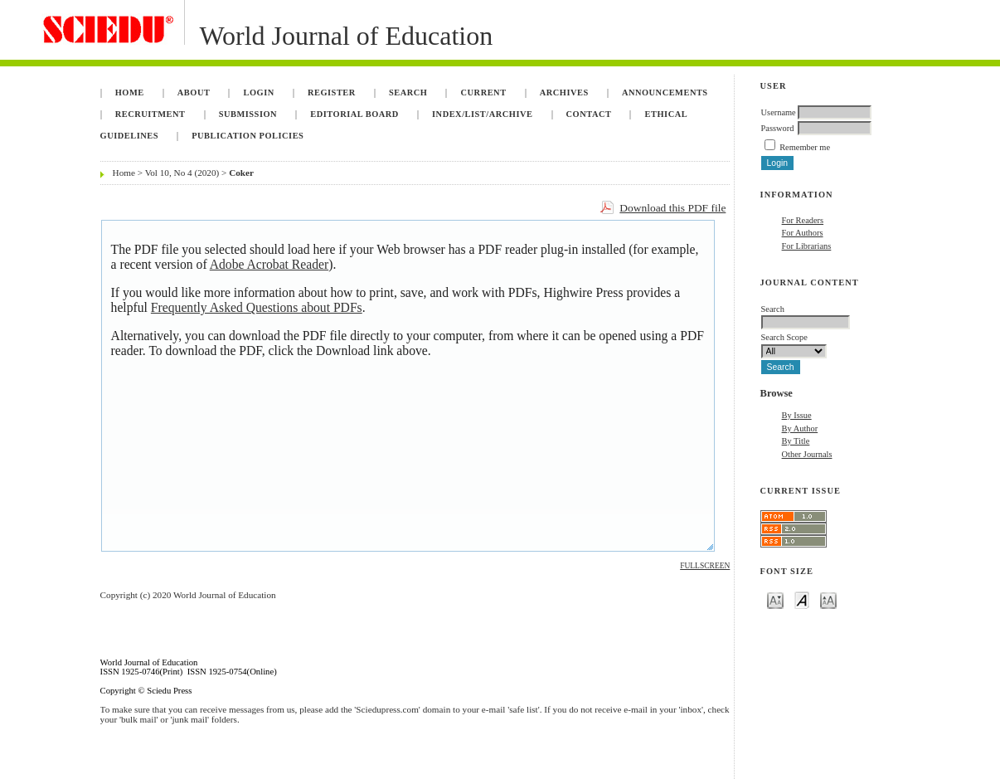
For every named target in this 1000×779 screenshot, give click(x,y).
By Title (796, 440)
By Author (800, 428)
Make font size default (802, 599)
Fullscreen (705, 566)
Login (259, 92)
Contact (589, 114)
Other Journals (807, 454)
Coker (241, 173)
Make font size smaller (775, 599)
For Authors (802, 232)
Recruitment (150, 114)
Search (408, 92)
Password (777, 128)
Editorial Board (354, 114)
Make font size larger (828, 599)
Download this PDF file (672, 208)
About (194, 92)
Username (778, 112)
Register (332, 92)
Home (129, 92)
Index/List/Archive (482, 114)
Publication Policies (247, 135)
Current (484, 92)
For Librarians (807, 246)
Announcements (665, 92)
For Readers (803, 220)
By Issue (797, 415)
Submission (248, 114)
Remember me (804, 147)
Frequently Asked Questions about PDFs (256, 307)
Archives (564, 92)
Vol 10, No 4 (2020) (182, 173)
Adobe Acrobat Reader (269, 264)
